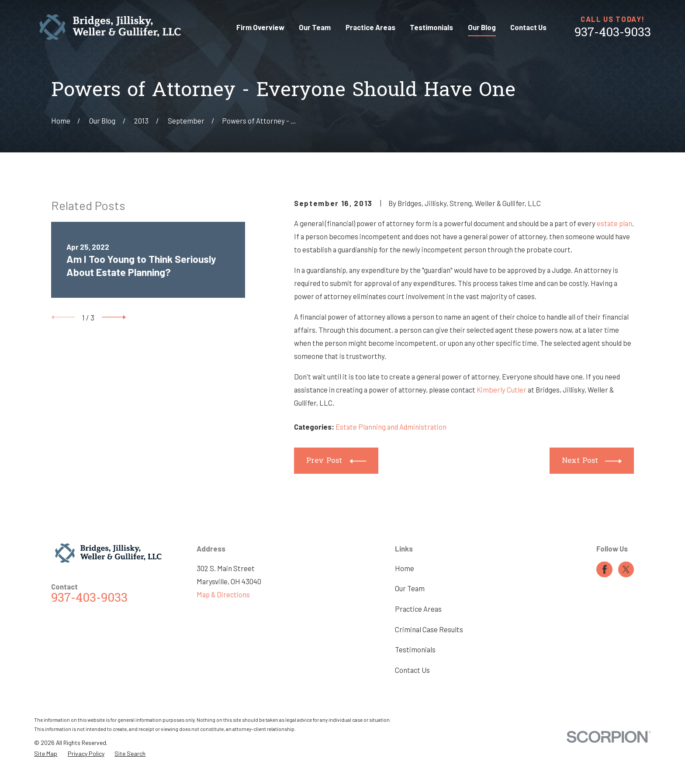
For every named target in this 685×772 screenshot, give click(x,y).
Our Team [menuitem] (315, 27)
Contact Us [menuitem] (528, 27)
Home (404, 568)
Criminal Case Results (429, 629)
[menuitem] (45, 753)
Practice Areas (418, 608)
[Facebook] (604, 569)
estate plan (614, 223)
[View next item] (114, 317)
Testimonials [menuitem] (431, 27)
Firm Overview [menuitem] (260, 27)
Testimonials (415, 649)
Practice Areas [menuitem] (370, 27)
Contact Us (412, 669)
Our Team (410, 588)
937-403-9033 (612, 33)
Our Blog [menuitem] (482, 27)
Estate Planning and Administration (391, 426)
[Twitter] (626, 569)
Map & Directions (223, 594)
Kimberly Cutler (501, 389)
